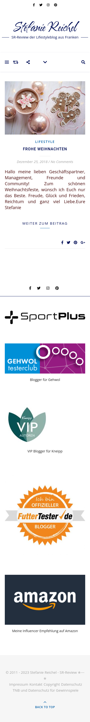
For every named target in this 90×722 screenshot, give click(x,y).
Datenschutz (71, 684)
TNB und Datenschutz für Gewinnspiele (45, 690)
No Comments (62, 161)
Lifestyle (45, 141)
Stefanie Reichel (45, 28)
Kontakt (35, 684)
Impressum (18, 684)
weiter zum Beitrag (45, 223)
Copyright (52, 684)
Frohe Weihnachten (45, 149)
